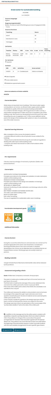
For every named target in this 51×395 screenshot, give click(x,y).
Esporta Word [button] (20, 330)
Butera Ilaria (8, 54)
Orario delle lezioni (11, 80)
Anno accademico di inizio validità (16, 91)
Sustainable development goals (15, 208)
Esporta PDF (7, 330)
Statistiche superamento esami (15, 83)
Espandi (8, 62)
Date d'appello (10, 77)
